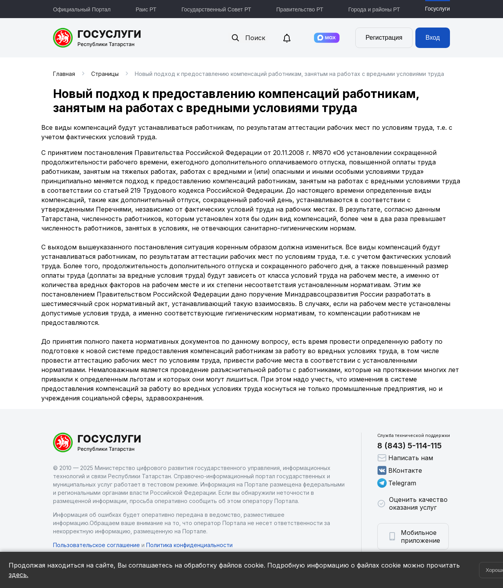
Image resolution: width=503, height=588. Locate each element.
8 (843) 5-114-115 (409, 445)
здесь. (18, 575)
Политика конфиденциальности (189, 545)
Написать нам (405, 458)
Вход (433, 37)
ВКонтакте (399, 470)
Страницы (105, 73)
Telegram (396, 483)
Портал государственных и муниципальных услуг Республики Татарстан (97, 38)
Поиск (248, 37)
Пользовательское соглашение (96, 545)
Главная (64, 73)
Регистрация (383, 37)
